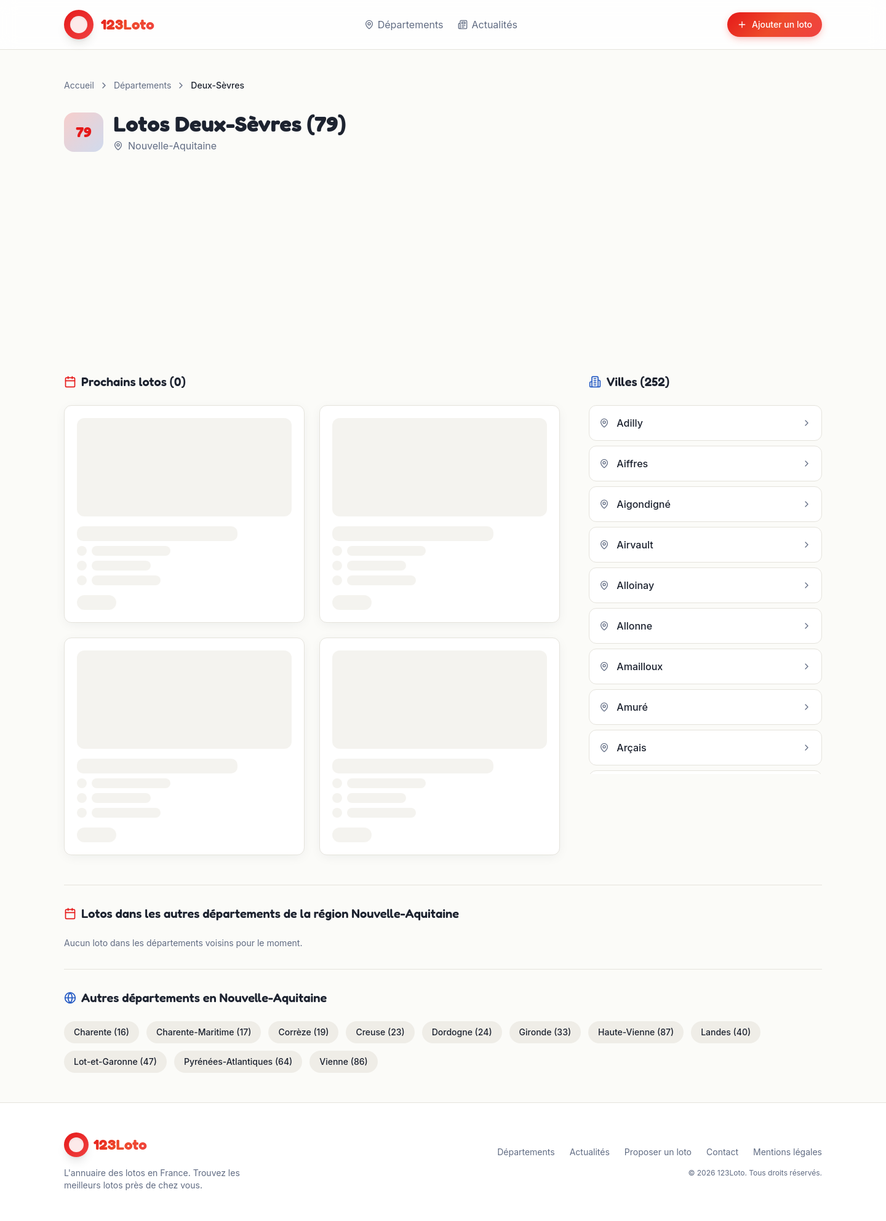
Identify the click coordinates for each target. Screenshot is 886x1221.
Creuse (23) (380, 1032)
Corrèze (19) (303, 1032)
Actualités (487, 24)
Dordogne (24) (462, 1032)
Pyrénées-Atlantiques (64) (238, 1061)
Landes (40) (726, 1032)
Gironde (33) (545, 1032)
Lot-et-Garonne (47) (115, 1061)
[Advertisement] (443, 259)
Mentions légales (787, 1152)
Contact (722, 1152)
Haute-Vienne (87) (636, 1032)
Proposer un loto (658, 1152)
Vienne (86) (343, 1061)
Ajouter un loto (774, 24)
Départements (404, 24)
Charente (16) (101, 1032)
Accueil (79, 85)
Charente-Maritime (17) (203, 1032)
